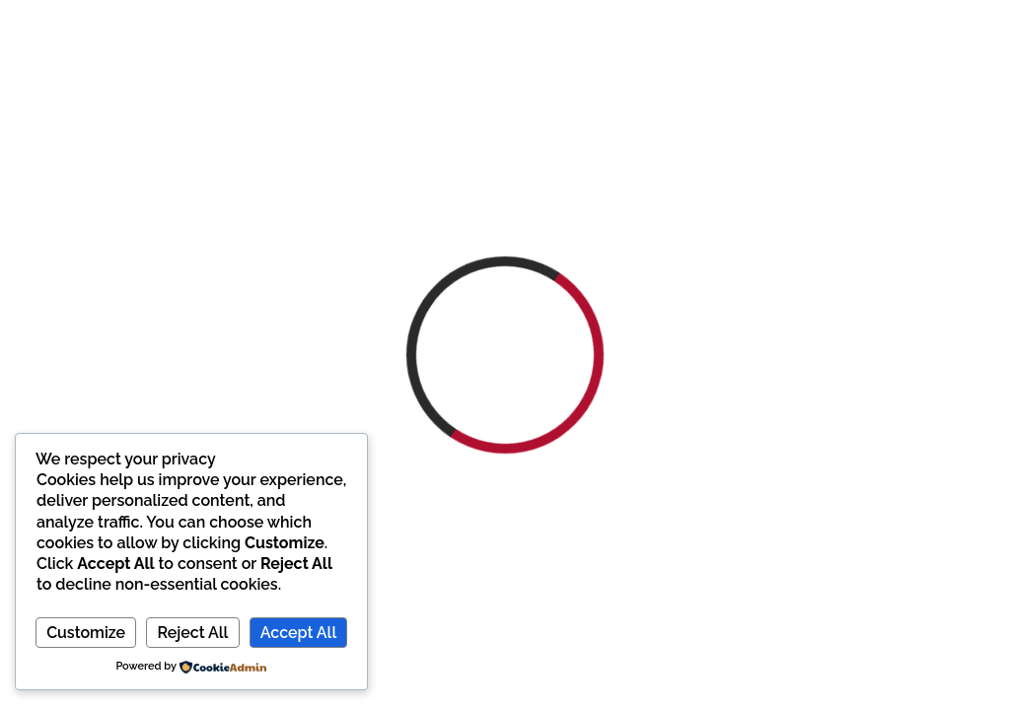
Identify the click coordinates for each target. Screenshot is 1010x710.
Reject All (192, 632)
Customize (85, 632)
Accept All (298, 632)
